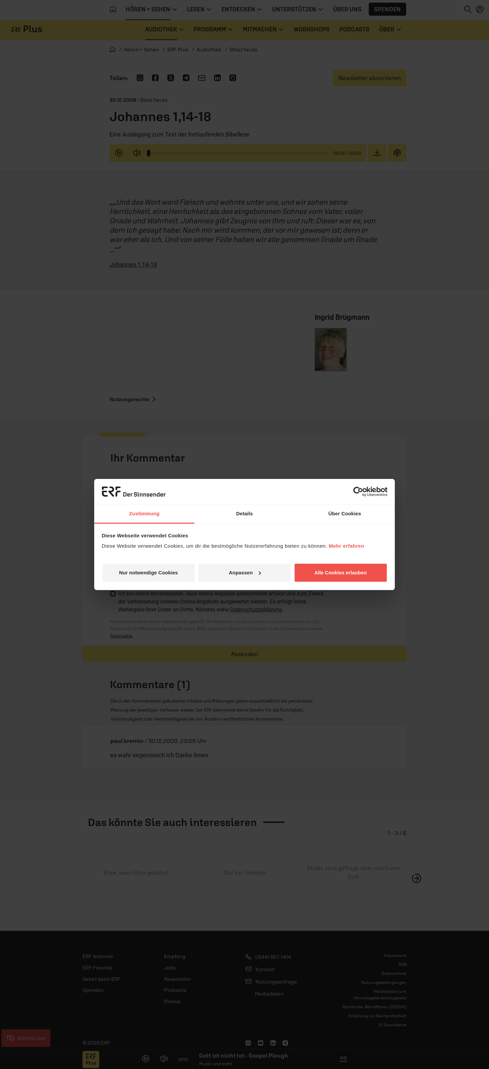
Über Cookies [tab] (344, 513)
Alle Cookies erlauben (340, 572)
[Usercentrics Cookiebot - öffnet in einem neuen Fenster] (358, 492)
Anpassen (245, 572)
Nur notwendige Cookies (148, 572)
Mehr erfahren (346, 546)
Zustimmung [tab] (144, 513)
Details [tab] (244, 513)
